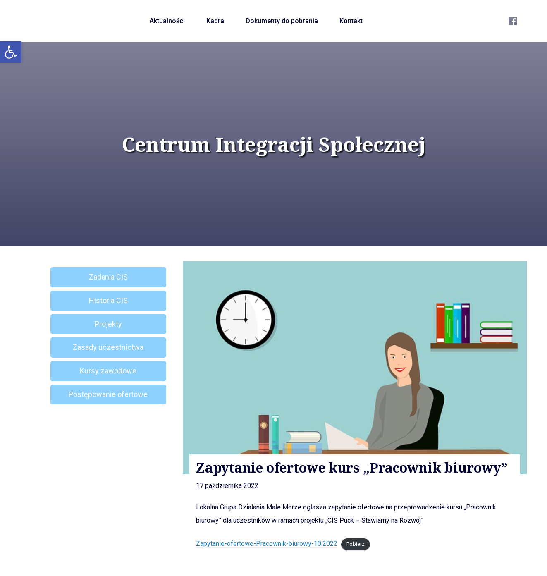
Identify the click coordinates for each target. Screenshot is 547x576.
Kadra (215, 21)
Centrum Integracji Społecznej (274, 144)
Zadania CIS (108, 276)
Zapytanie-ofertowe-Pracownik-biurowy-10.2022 (266, 543)
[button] (10, 52)
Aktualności (167, 21)
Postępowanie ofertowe (108, 394)
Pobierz (355, 544)
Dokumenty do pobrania (282, 21)
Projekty (108, 324)
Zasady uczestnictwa (108, 347)
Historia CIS (108, 300)
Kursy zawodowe (108, 370)
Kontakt (351, 21)
